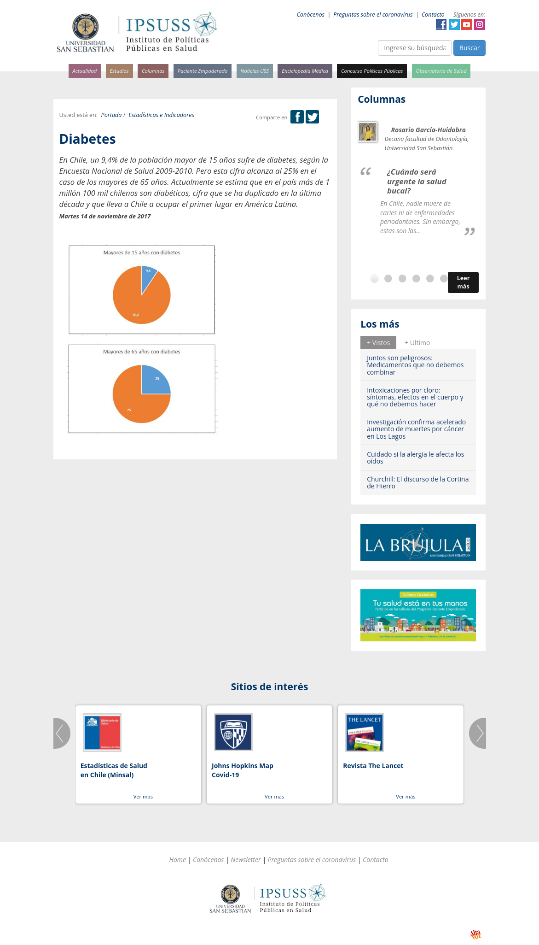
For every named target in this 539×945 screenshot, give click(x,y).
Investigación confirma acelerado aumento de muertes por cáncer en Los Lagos (416, 428)
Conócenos (310, 14)
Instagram (479, 24)
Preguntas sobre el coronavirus (372, 14)
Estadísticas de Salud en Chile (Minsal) (114, 770)
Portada (111, 115)
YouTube (466, 24)
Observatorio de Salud (441, 70)
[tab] (378, 342)
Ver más (143, 796)
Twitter (454, 24)
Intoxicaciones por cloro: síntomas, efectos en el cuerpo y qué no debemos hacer (415, 397)
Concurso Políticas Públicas (372, 70)
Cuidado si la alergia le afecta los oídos (415, 457)
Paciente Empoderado (203, 70)
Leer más (463, 282)
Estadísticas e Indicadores (161, 115)
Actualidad (85, 70)
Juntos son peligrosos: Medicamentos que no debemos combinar (415, 364)
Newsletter (246, 859)
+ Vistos (378, 342)
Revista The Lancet (373, 765)
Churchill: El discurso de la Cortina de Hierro (418, 482)
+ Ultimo (417, 342)
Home (177, 859)
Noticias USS (255, 70)
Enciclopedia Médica (305, 70)
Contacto (433, 14)
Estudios (119, 70)
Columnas (153, 70)
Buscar (469, 47)
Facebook (441, 24)
